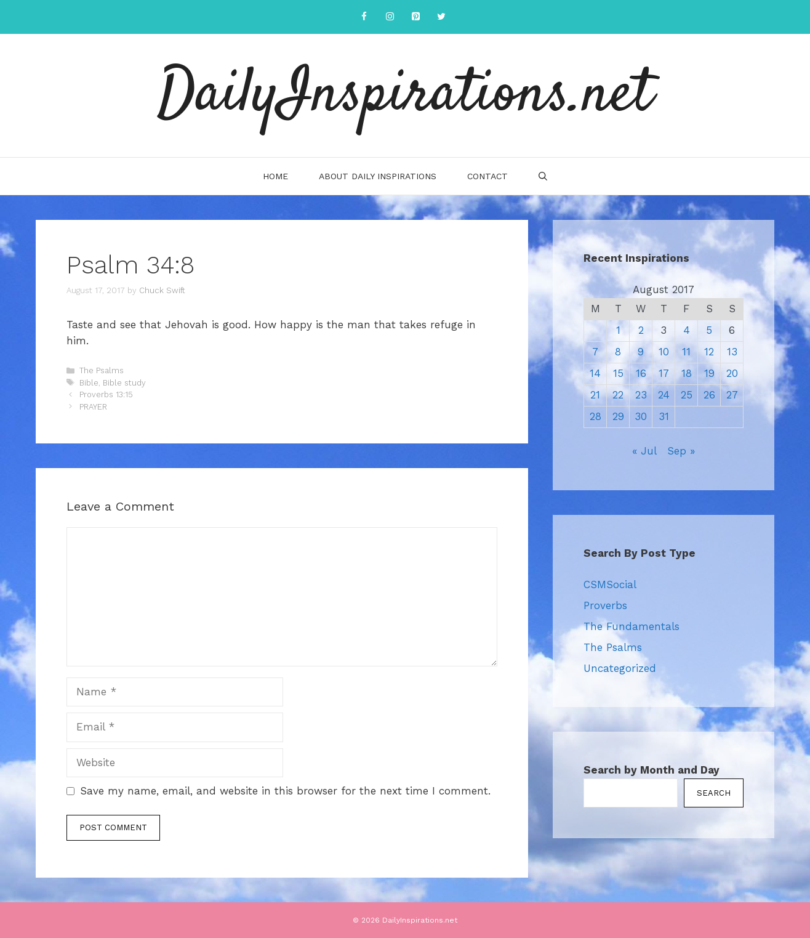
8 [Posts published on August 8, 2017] (618, 352)
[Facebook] (363, 17)
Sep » (681, 451)
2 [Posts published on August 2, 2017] (641, 330)
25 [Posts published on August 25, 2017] (686, 395)
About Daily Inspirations (377, 176)
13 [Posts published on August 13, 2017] (732, 352)
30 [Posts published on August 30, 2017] (641, 416)
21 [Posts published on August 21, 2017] (595, 395)
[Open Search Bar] (543, 176)
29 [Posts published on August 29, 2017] (618, 416)
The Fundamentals (631, 626)
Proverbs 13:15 (106, 394)
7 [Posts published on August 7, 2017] (595, 352)
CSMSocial (609, 584)
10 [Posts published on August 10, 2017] (664, 352)
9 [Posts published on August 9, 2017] (641, 352)
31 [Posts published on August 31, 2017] (664, 416)
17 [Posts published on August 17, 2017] (664, 373)
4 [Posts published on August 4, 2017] (686, 330)
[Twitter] (441, 17)
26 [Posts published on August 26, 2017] (709, 395)
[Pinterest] (415, 17)
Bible (88, 382)
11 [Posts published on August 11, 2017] (686, 352)
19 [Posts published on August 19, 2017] (709, 373)
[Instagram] (389, 17)
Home (275, 176)
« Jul (644, 451)
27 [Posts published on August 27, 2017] (732, 395)
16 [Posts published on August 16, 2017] (641, 373)
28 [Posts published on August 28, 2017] (595, 416)
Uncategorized (619, 668)
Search (714, 793)
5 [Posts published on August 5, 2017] (709, 330)
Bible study (124, 382)
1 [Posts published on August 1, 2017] (618, 330)
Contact (487, 176)
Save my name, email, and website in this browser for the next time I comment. (285, 791)
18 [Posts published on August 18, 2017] (686, 373)
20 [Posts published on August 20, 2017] (732, 373)
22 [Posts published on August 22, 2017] (618, 395)
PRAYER (93, 406)
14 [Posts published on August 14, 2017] (595, 373)
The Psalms (101, 370)
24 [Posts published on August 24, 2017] (664, 395)
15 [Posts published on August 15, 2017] (618, 373)
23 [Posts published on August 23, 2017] (641, 395)
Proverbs (605, 605)
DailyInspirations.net (405, 95)
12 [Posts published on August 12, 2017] (709, 352)
